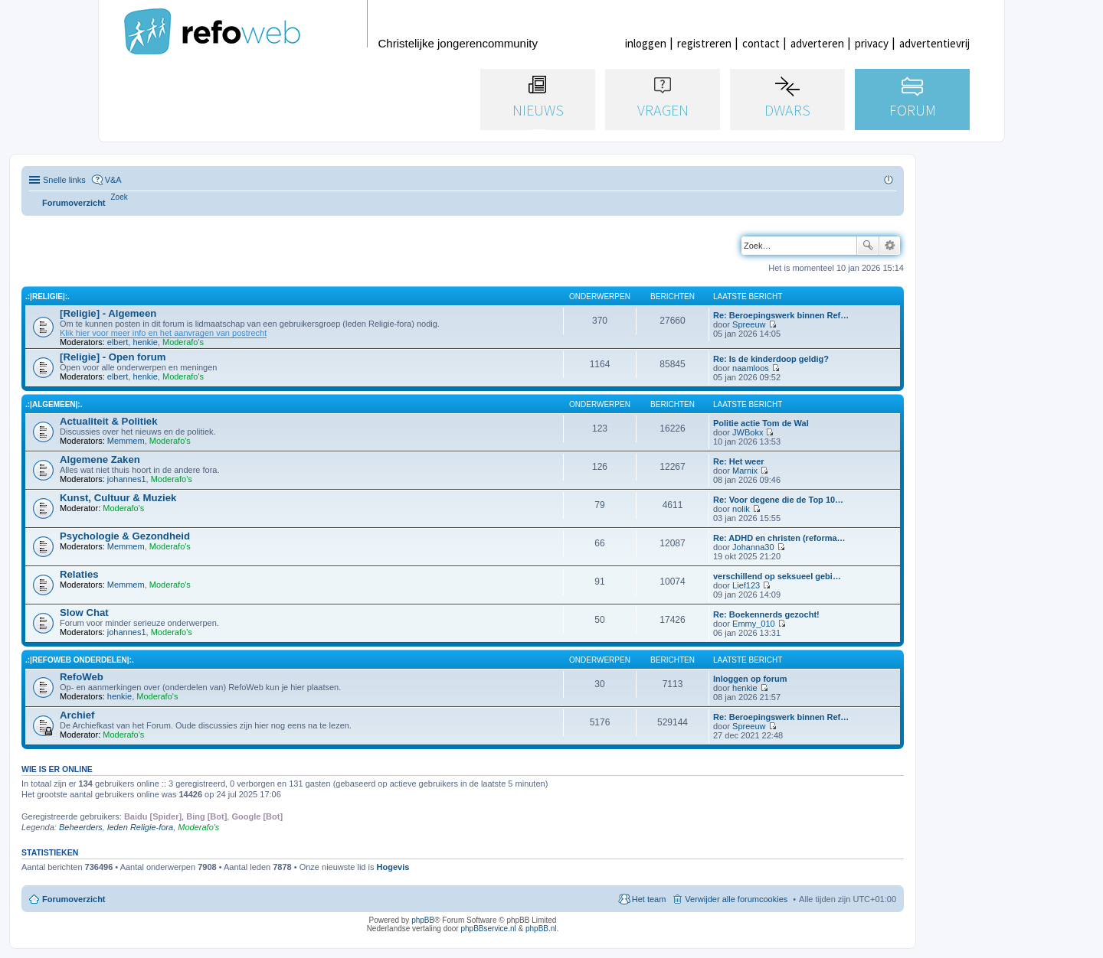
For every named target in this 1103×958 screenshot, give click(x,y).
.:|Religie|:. (47, 296)
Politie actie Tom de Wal (761, 423)
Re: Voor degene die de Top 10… (778, 499)
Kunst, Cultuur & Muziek (118, 497)
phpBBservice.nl (487, 928)
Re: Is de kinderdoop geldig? (771, 358)
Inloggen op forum (750, 678)
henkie (145, 342)
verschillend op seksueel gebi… (777, 576)
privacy (872, 43)
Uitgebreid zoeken (889, 245)
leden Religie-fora (140, 827)
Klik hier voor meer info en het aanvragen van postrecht (163, 332)
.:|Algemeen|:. (53, 404)
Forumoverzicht (74, 899)
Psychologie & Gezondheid (125, 536)
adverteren (817, 43)
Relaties (79, 574)
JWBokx (747, 432)
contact (761, 43)
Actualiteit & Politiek (109, 421)
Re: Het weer (738, 461)
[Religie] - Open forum (112, 357)
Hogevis (393, 867)
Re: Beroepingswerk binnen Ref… (781, 315)
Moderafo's (183, 342)
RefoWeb (81, 677)
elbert (118, 342)
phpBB (422, 920)
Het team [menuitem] (649, 899)
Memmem (126, 440)
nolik (741, 508)
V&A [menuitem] (113, 179)
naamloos (750, 368)
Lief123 (746, 585)
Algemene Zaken (100, 459)
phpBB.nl (541, 928)
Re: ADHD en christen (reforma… (779, 538)
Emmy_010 (753, 623)
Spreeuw (748, 324)
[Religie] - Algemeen (108, 313)
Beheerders (81, 827)
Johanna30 (753, 547)
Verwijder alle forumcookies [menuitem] (736, 899)
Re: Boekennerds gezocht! (766, 614)
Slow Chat (84, 612)
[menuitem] (119, 197)
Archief (77, 715)
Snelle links (64, 179)
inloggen (645, 43)
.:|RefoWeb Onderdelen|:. (79, 660)
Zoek (867, 245)
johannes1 (126, 479)
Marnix (745, 470)
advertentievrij (934, 43)
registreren (704, 43)
